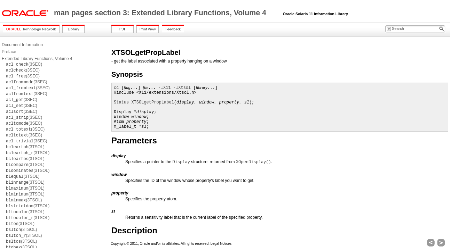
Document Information (22, 44)
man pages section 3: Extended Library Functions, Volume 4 (161, 13)
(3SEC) (24, 64)
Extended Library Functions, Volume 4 (37, 58)
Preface (9, 51)
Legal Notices (221, 243)
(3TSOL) (25, 146)
